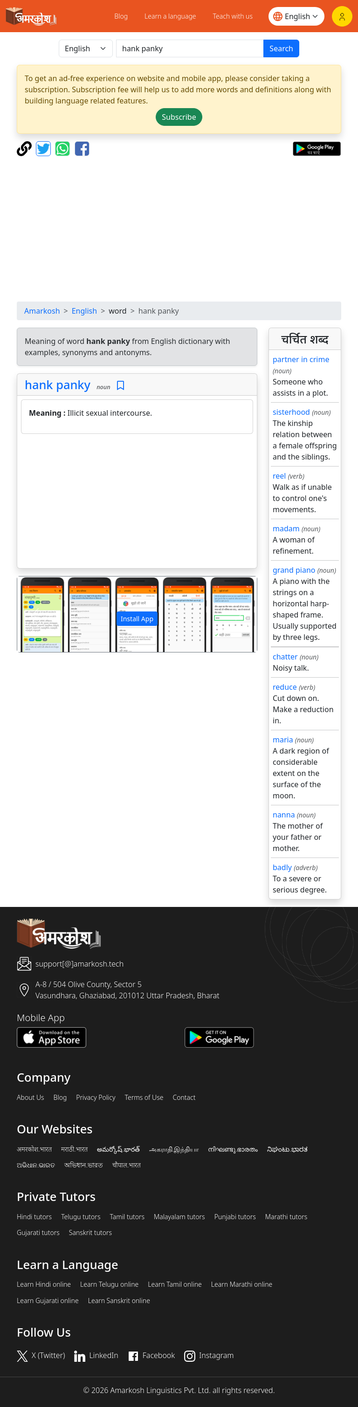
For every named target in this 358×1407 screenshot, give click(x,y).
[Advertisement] (179, 229)
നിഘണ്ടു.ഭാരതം (233, 1149)
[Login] (342, 16)
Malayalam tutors (179, 1217)
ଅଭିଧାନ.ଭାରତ (36, 1165)
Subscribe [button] (179, 117)
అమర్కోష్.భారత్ (118, 1149)
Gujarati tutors (38, 1233)
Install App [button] (137, 618)
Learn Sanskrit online (119, 1301)
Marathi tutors (286, 1217)
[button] (35, 614)
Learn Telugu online (109, 1284)
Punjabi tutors (235, 1217)
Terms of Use (143, 1097)
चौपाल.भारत (126, 1165)
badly (282, 867)
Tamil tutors (127, 1217)
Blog (121, 16)
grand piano (294, 570)
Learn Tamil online (175, 1284)
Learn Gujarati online (48, 1301)
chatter (285, 657)
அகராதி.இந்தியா (174, 1149)
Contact (183, 1097)
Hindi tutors (34, 1217)
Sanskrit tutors (90, 1233)
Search (281, 48)
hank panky (57, 384)
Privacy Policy (95, 1097)
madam (286, 528)
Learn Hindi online (44, 1284)
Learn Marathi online (242, 1284)
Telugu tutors (80, 1217)
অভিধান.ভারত (83, 1165)
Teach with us (233, 16)
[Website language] (296, 16)
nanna (284, 815)
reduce (285, 687)
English (84, 311)
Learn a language (170, 16)
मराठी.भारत (74, 1149)
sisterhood (291, 412)
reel (279, 476)
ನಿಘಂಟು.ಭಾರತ (287, 1149)
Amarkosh (42, 311)
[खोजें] (190, 48)
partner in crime (301, 359)
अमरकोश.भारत (34, 1149)
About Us (30, 1097)
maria (283, 739)
